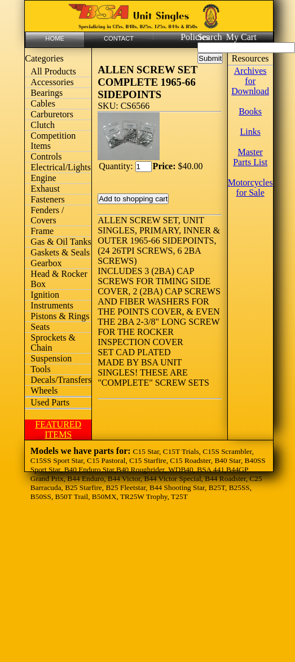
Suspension (51, 358)
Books (250, 111)
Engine (43, 178)
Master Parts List (250, 157)
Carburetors (51, 114)
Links (250, 131)
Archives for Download (250, 81)
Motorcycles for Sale (250, 187)
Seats (40, 327)
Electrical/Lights (60, 167)
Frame (42, 231)
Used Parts (49, 402)
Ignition (44, 294)
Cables (42, 103)
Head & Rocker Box (58, 279)
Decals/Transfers (60, 380)
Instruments (51, 305)
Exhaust (45, 188)
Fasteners (47, 199)
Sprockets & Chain (53, 342)
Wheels (44, 390)
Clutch (42, 125)
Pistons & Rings (59, 316)
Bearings (46, 93)
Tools (40, 369)
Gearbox (45, 263)
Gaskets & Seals (60, 252)
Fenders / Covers (47, 215)
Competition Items (53, 141)
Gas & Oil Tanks (60, 241)
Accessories (51, 82)
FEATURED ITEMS (58, 429)
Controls (45, 156)
